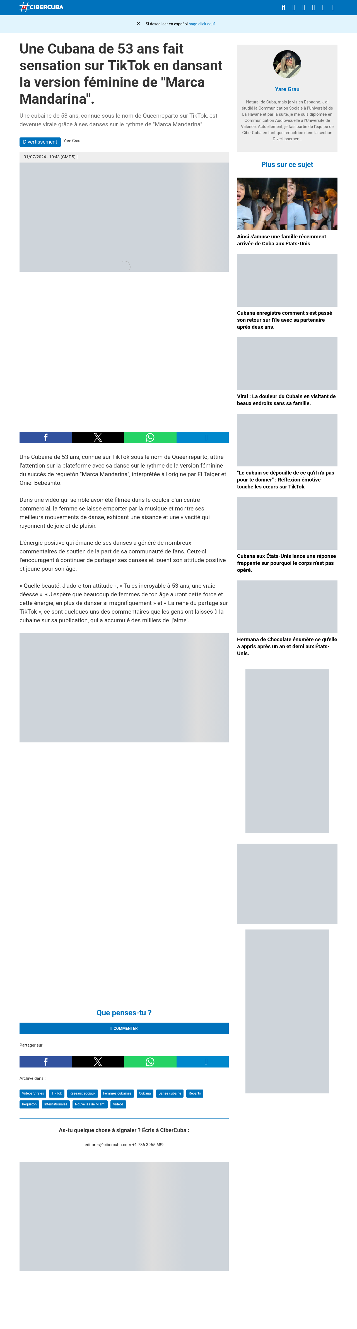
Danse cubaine (169, 1093)
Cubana (145, 1093)
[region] (124, 399)
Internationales (55, 1104)
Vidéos (118, 1104)
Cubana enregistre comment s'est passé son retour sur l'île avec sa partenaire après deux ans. (284, 320)
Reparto (195, 1093)
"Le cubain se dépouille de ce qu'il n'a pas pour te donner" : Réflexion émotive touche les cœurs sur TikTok (285, 479)
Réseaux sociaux (82, 1093)
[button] (46, 437)
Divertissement (40, 142)
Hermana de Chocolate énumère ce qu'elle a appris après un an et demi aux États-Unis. (287, 646)
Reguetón (29, 1104)
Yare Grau (287, 89)
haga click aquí (202, 24)
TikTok (57, 1093)
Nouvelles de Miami (90, 1104)
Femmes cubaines (117, 1093)
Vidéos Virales (33, 1093)
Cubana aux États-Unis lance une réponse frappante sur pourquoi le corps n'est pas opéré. (286, 563)
